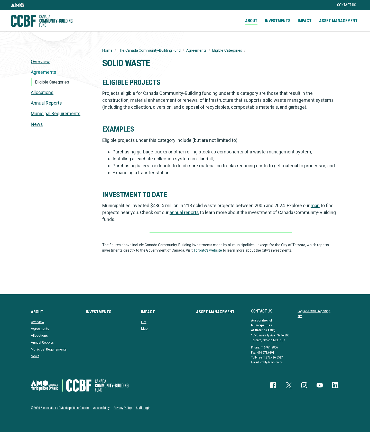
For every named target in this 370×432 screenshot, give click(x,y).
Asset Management (338, 20)
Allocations (42, 92)
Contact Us (346, 5)
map (315, 205)
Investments (277, 20)
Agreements (196, 50)
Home (107, 50)
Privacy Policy (123, 408)
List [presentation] (143, 322)
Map (144, 328)
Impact (305, 20)
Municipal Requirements (55, 113)
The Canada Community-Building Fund (149, 50)
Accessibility (101, 408)
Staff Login (143, 408)
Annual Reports (46, 103)
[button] (17, 5)
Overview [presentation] (40, 61)
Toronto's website (207, 250)
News (37, 124)
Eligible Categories (227, 50)
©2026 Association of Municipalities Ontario (60, 408)
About (251, 20)
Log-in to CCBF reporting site (314, 313)
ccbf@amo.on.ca (271, 362)
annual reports (184, 212)
